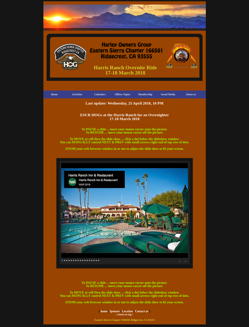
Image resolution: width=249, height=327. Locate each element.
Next (185, 261)
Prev (179, 261)
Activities (77, 94)
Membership (145, 94)
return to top (124, 314)
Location (127, 311)
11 (85, 260)
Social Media (168, 94)
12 (87, 260)
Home (54, 94)
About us (191, 94)
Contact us (141, 311)
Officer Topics (122, 94)
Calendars (99, 94)
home (104, 311)
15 (94, 260)
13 (89, 260)
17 (99, 260)
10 (83, 260)
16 (96, 260)
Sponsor (114, 311)
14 (92, 260)
